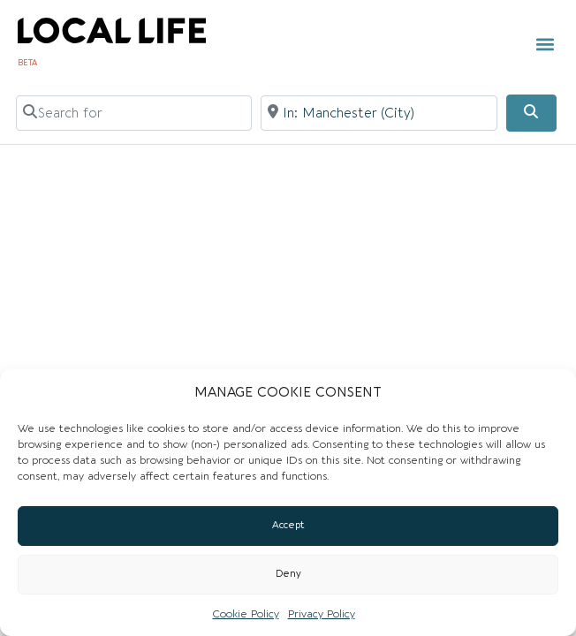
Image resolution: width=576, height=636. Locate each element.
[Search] (531, 113)
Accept (288, 525)
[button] (545, 44)
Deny (288, 573)
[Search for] (134, 113)
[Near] (379, 113)
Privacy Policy (321, 614)
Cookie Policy (246, 614)
